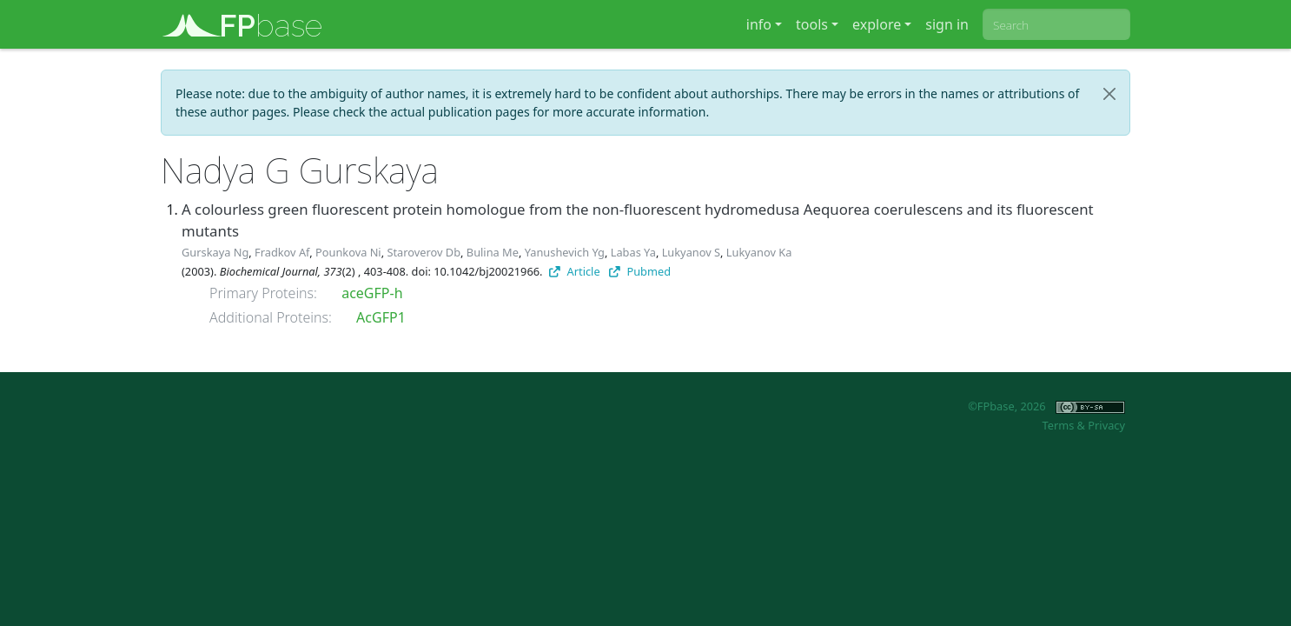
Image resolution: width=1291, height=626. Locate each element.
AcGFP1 (381, 317)
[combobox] (1056, 24)
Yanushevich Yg (565, 252)
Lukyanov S (691, 252)
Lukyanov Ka (758, 252)
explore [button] (876, 24)
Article (574, 271)
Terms (1058, 425)
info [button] (758, 24)
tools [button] (812, 24)
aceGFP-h (371, 293)
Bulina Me (493, 252)
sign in (947, 24)
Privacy (1106, 425)
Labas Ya (633, 252)
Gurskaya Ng (215, 252)
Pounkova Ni (348, 252)
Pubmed (640, 271)
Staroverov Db (423, 252)
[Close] (1109, 93)
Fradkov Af (282, 252)
